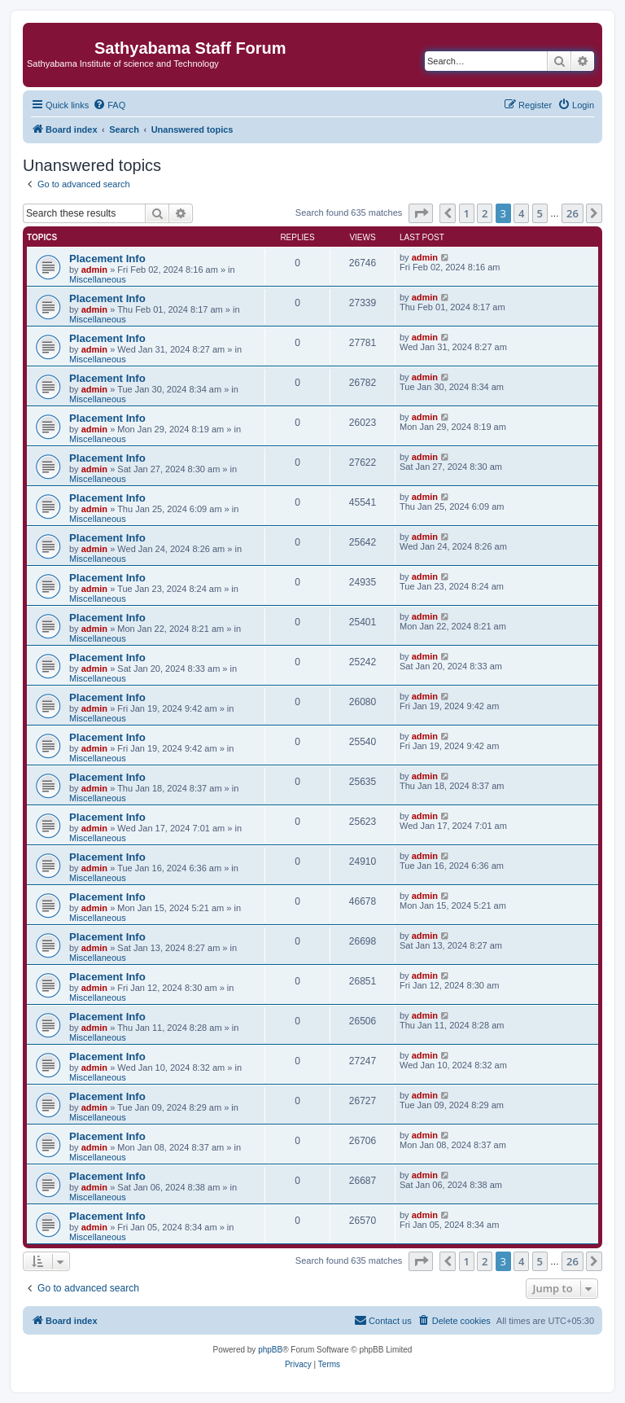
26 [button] (572, 213)
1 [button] (467, 213)
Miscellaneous (97, 279)
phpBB (270, 1349)
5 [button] (540, 213)
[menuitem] (109, 105)
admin (94, 269)
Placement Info (107, 258)
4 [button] (521, 213)
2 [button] (484, 213)
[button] (421, 213)
